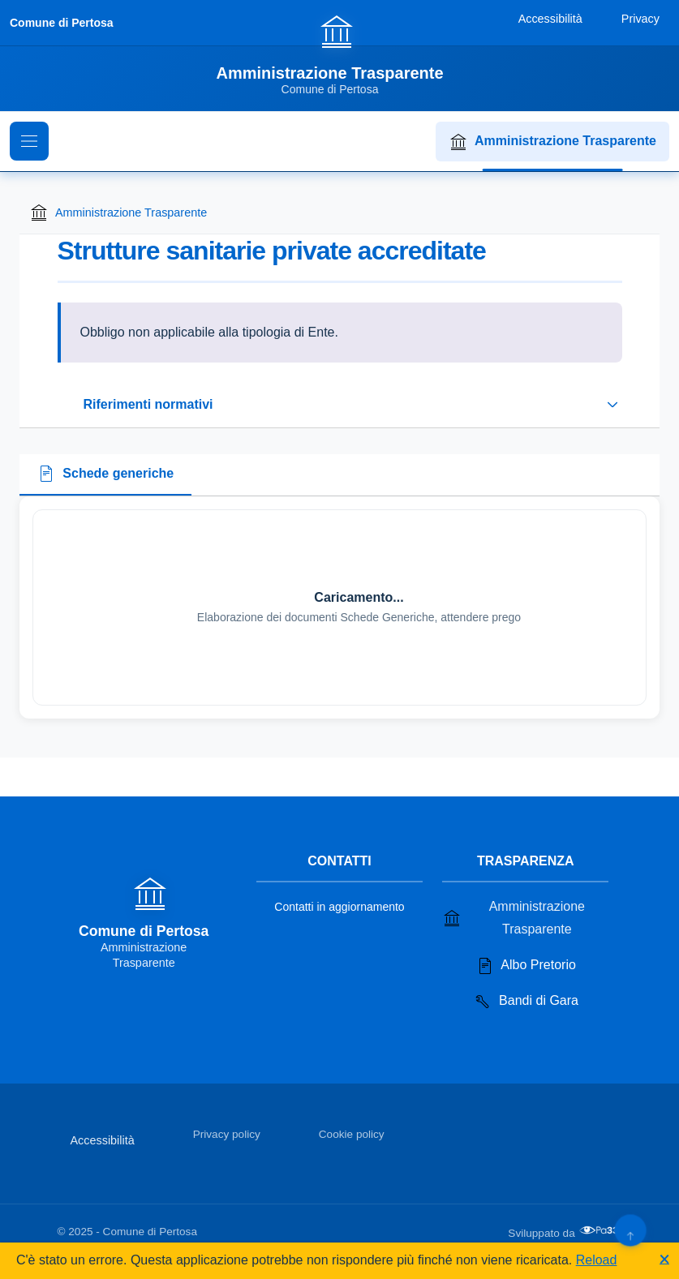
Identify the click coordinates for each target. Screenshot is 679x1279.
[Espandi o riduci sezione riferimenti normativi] (340, 404)
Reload (596, 1260)
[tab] (105, 475)
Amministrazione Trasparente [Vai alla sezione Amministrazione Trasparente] (513, 917)
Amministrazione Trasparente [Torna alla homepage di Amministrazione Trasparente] (118, 212)
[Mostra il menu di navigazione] (29, 141)
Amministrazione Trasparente (552, 142)
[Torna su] (630, 1230)
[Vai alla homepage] (339, 54)
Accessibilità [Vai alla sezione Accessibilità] (103, 1140)
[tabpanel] (339, 607)
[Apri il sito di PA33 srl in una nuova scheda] (600, 1230)
